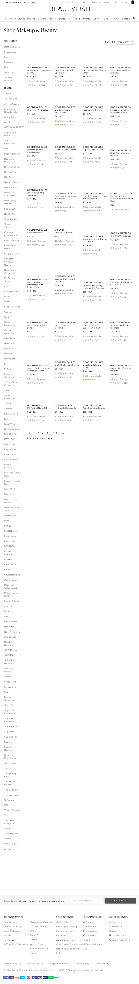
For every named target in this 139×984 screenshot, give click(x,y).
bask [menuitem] (6, 149)
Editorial (126, 19)
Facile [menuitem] (7, 302)
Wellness (97, 19)
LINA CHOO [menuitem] (10, 454)
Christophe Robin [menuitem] (10, 247)
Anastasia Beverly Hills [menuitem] (10, 110)
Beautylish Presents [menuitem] (9, 160)
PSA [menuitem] (6, 611)
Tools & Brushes (82, 19)
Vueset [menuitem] (7, 839)
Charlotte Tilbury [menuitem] (9, 225)
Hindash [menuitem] (8, 348)
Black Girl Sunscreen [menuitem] (9, 194)
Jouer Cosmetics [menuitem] (9, 397)
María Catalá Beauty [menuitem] (11, 501)
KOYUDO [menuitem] (9, 439)
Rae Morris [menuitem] (10, 627)
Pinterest (90, 935)
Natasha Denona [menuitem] (8, 553)
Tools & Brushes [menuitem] (8, 79)
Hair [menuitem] (6, 57)
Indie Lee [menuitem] (9, 369)
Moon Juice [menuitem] (10, 536)
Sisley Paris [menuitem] (10, 682)
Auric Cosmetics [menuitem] (9, 142)
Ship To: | (78, 2)
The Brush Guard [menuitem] (9, 783)
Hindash (7, 935)
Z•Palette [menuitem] (9, 849)
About (112, 922)
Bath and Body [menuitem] (12, 47)
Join (115, 3)
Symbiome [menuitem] (10, 763)
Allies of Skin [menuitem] (11, 99)
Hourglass (8, 940)
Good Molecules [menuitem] (9, 323)
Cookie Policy (82, 964)
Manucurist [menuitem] (10, 494)
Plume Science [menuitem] (12, 601)
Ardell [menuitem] (7, 122)
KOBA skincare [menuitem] (12, 429)
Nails (70, 19)
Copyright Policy (59, 964)
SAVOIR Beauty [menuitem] (8, 670)
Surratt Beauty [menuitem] (8, 748)
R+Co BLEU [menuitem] (10, 622)
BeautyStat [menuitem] (10, 172)
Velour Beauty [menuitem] (11, 810)
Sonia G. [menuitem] (8, 705)
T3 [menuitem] (5, 768)
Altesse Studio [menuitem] (11, 104)
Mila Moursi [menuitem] (10, 516)
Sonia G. (34, 935)
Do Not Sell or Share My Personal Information (27, 970)
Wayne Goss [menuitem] (10, 844)
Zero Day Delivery (65, 940)
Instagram (91, 931)
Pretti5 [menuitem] (8, 606)
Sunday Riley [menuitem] (11, 727)
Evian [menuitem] (7, 297)
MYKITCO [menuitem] (9, 546)
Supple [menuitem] (8, 742)
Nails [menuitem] (6, 67)
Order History (63, 922)
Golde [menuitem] (7, 317)
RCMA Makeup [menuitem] (12, 632)
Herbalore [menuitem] (9, 338)
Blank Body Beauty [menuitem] (10, 202)
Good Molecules (11, 931)
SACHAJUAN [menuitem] (11, 650)
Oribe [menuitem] (7, 570)
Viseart (33, 940)
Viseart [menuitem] (8, 829)
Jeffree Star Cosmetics (15, 944)
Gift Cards (62, 935)
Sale (106, 19)
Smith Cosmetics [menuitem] (9, 698)
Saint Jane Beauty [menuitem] (10, 662)
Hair (50, 19)
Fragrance (60, 19)
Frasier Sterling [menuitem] (12, 307)
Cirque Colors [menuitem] (11, 254)
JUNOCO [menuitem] (9, 404)
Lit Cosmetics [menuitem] (11, 460)
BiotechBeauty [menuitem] (12, 182)
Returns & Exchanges (67, 949)
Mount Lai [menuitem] (9, 541)
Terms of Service (12, 964)
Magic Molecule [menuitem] (9, 466)
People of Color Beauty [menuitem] (11, 586)
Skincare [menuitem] (8, 72)
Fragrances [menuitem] (10, 52)
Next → (65, 524)
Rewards (115, 19)
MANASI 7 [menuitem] (9, 489)
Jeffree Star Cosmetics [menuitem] (10, 383)
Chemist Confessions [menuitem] (10, 234)
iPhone (89, 922)
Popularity (124, 42)
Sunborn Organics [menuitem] (9, 720)
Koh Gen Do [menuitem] (10, 434)
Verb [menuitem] (6, 815)
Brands (21, 19)
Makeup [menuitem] (8, 62)
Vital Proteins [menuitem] (11, 834)
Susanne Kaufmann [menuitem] (10, 756)
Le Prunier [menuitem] (9, 444)
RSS (87, 940)
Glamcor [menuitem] (8, 312)
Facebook (90, 927)
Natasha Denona (39, 926)
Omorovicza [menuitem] (10, 565)
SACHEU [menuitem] (9, 655)
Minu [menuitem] (7, 521)
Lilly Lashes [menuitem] (10, 449)
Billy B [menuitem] (7, 177)
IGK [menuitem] (6, 364)
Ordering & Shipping (67, 927)
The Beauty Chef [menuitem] (10, 775)
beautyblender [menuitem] (12, 154)
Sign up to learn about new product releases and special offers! (33, 901)
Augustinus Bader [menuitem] (10, 134)
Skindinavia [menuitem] (10, 687)
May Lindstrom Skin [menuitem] (12, 509)
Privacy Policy (35, 964)
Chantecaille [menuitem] (11, 219)
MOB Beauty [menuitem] (11, 531)
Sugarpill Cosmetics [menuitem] (9, 712)
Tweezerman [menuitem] (11, 795)
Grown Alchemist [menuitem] (9, 331)
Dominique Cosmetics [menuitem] (10, 271)
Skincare (42, 19)
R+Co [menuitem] (7, 616)
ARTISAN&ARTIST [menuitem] (12, 127)
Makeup (31, 19)
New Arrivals (10, 19)
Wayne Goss (36, 944)
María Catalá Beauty (41, 922)
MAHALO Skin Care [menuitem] (11, 474)
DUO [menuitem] (7, 286)
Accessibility (103, 964)
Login (106, 3)
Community (115, 927)
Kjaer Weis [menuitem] (9, 424)
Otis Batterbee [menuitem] (12, 575)
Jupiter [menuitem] (8, 409)
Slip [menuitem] (6, 692)
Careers (113, 931)
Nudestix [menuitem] (9, 559)
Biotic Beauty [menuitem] (11, 187)
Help (96, 3)
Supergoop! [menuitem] (10, 737)
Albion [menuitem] (7, 94)
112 (55, 524)
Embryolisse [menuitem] (10, 291)
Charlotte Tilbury (12, 927)
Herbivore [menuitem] (9, 344)
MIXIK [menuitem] (7, 526)
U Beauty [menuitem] (9, 800)
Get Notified (120, 900)
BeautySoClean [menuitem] (12, 167)
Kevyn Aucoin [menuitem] (11, 414)
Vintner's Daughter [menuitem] (9, 822)
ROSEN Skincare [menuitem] (8, 643)
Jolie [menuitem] (6, 390)
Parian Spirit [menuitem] (11, 580)
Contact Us (118, 935)
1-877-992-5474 (121, 940)
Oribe (33, 931)
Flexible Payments (65, 931)
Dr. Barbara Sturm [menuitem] (10, 280)
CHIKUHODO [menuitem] (11, 240)
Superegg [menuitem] (9, 732)
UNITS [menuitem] (7, 805)
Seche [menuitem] (7, 677)
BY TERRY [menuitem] (9, 214)
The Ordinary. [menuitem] (11, 790)
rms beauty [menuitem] (10, 637)
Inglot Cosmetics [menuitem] (9, 375)
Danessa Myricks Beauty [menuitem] (8, 262)
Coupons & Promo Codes (69, 944)
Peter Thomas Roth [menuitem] (11, 594)
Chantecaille (10, 922)
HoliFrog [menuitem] (8, 354)
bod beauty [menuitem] (10, 209)
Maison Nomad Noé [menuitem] (12, 482)
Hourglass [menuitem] (9, 359)
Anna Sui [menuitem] (9, 117)
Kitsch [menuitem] (7, 419)
